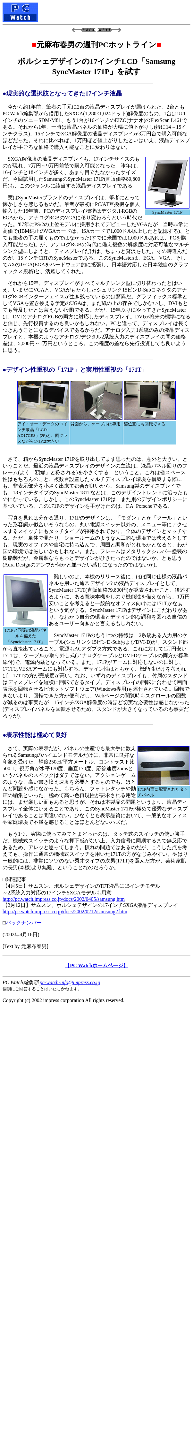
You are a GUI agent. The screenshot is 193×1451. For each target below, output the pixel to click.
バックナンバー (24, 922)
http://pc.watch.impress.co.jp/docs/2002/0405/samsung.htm (64, 899)
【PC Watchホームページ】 (96, 965)
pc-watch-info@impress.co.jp (70, 982)
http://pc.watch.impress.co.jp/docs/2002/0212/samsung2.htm (65, 911)
